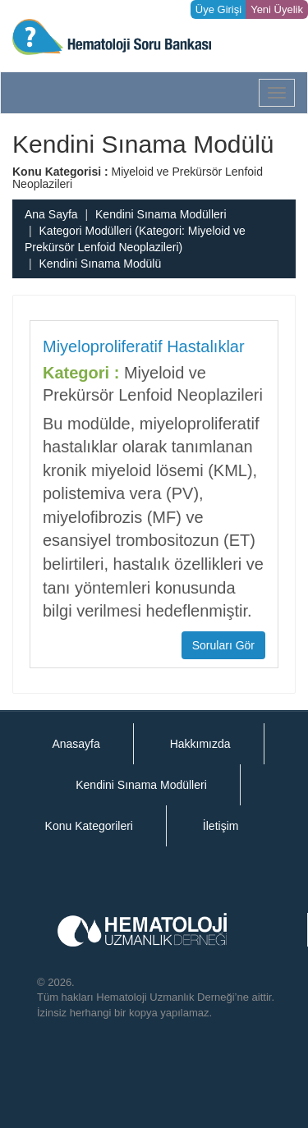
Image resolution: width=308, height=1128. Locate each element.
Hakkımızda (200, 743)
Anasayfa (75, 743)
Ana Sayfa (51, 214)
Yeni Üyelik (277, 9)
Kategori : (81, 373)
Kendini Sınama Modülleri (161, 214)
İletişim (221, 825)
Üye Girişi (218, 9)
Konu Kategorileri (89, 825)
